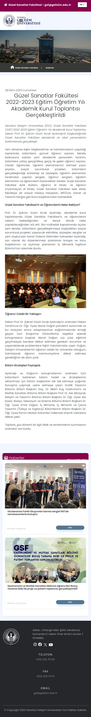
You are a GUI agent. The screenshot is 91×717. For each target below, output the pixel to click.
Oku (55, 517)
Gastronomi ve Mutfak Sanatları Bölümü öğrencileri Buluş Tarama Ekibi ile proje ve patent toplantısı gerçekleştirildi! (42, 577)
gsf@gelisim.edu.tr (45, 682)
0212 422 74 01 (45, 666)
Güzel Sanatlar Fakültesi (24, 67)
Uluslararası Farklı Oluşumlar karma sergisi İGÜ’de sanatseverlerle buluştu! (33, 502)
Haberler (49, 67)
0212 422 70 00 (45, 649)
